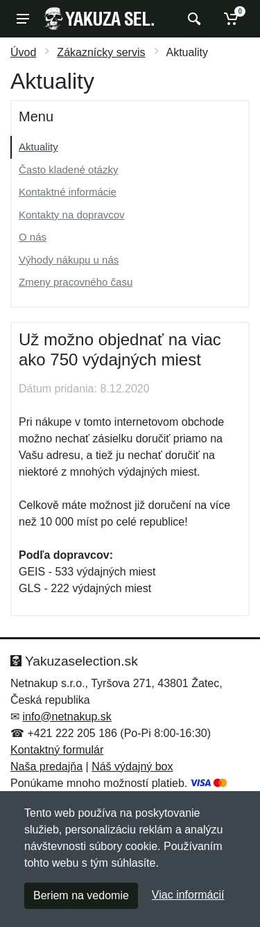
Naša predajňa (46, 766)
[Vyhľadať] (192, 18)
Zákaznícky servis (101, 52)
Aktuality (38, 147)
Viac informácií (188, 895)
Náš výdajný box (132, 766)
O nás (32, 237)
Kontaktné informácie (67, 192)
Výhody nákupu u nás (69, 260)
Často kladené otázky (68, 169)
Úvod (23, 52)
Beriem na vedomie (81, 895)
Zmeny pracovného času (75, 282)
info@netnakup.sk (66, 716)
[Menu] (22, 18)
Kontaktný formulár (56, 750)
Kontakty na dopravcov (72, 214)
